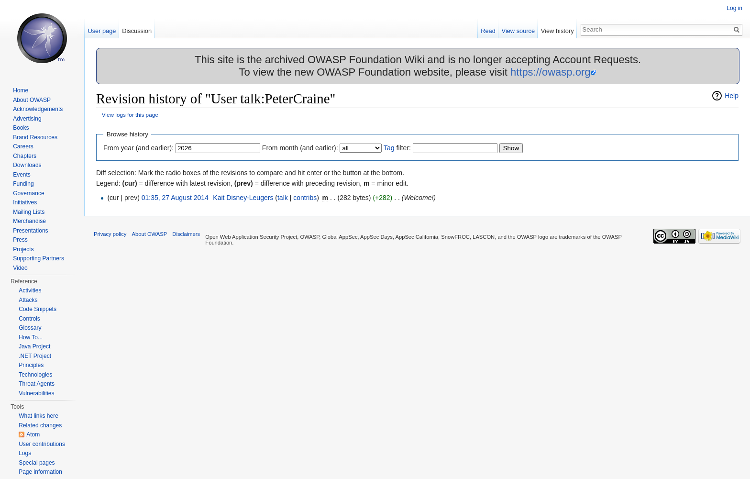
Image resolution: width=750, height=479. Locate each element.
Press (20, 239)
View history (557, 30)
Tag (389, 148)
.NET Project (35, 356)
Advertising (27, 118)
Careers (23, 146)
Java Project (34, 346)
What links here (38, 415)
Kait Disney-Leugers (243, 197)
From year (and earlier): (138, 148)
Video (20, 268)
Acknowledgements (38, 109)
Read (488, 30)
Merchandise (29, 221)
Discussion (137, 30)
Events (22, 174)
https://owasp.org (550, 72)
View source (518, 30)
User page (102, 30)
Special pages (37, 462)
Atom (33, 434)
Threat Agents (37, 383)
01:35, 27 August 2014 (175, 197)
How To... (31, 337)
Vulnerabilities (36, 393)
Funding (23, 183)
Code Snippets (37, 309)
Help (732, 96)
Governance (28, 193)
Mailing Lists (28, 212)
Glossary (30, 327)
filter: (397, 148)
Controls (29, 318)
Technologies (35, 374)
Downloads (27, 165)
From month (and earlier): (300, 148)
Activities (30, 290)
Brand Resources (35, 137)
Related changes (40, 425)
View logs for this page (130, 114)
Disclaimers (186, 234)
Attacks (28, 300)
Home (20, 90)
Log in (734, 8)
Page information (40, 471)
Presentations (30, 230)
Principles (31, 365)
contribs (305, 197)
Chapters (24, 156)
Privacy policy (110, 234)
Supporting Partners (38, 258)
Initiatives (25, 202)
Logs (25, 453)
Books (21, 127)
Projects (23, 249)
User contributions (42, 444)
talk (282, 197)
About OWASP (32, 100)
